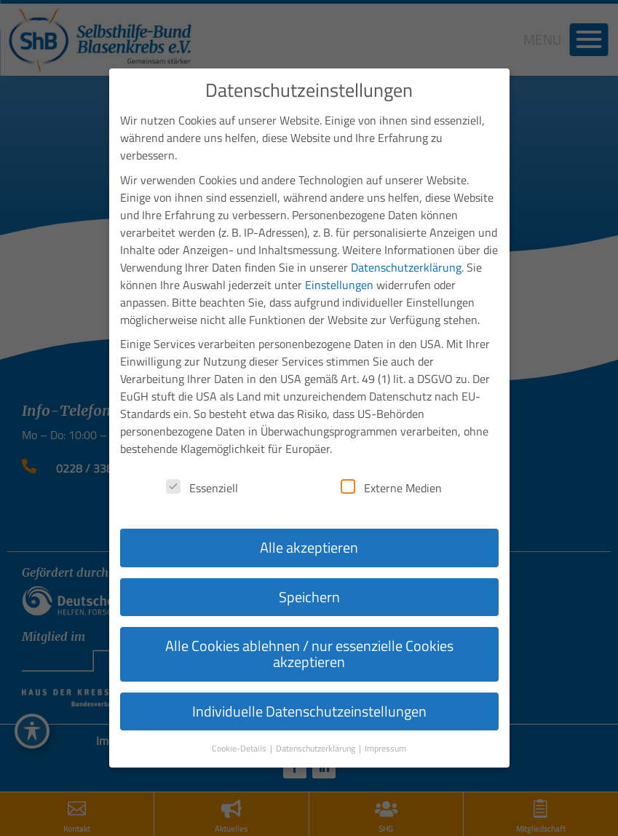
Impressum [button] (385, 720)
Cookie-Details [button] (240, 720)
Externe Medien (391, 460)
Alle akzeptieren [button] (309, 519)
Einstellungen (339, 257)
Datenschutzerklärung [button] (316, 720)
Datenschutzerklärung (406, 239)
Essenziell (202, 460)
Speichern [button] (309, 569)
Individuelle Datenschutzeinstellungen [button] (309, 683)
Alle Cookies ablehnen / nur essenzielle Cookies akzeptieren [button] (309, 626)
